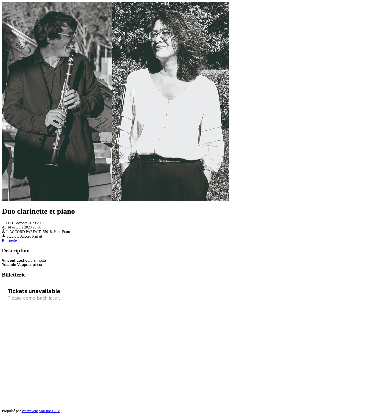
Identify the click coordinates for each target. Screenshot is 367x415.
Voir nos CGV (49, 411)
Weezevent (30, 411)
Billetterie (9, 241)
